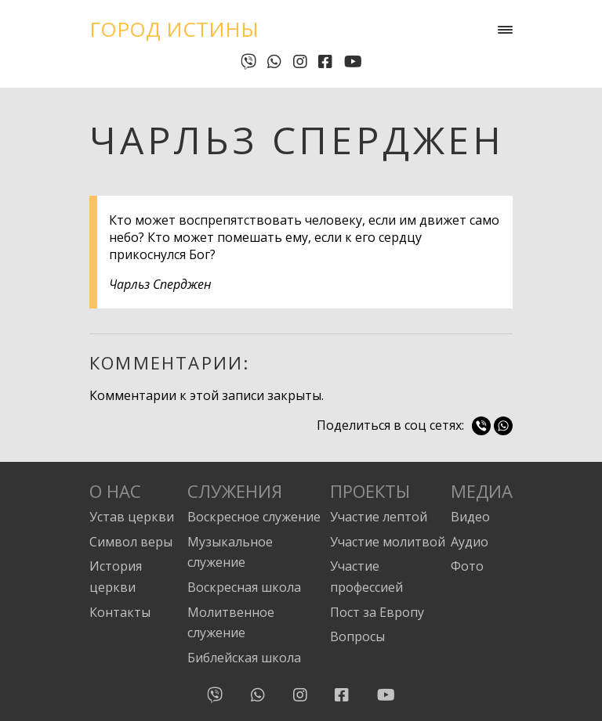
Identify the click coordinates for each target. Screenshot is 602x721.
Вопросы (357, 636)
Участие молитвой (387, 541)
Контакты (119, 612)
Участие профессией (366, 576)
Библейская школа (244, 657)
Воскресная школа (244, 587)
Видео (470, 516)
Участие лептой (378, 516)
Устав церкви (131, 516)
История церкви (115, 576)
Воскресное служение (254, 516)
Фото (467, 566)
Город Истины (174, 29)
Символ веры (130, 541)
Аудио (469, 541)
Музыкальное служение (230, 552)
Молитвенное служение (230, 623)
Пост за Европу (377, 612)
